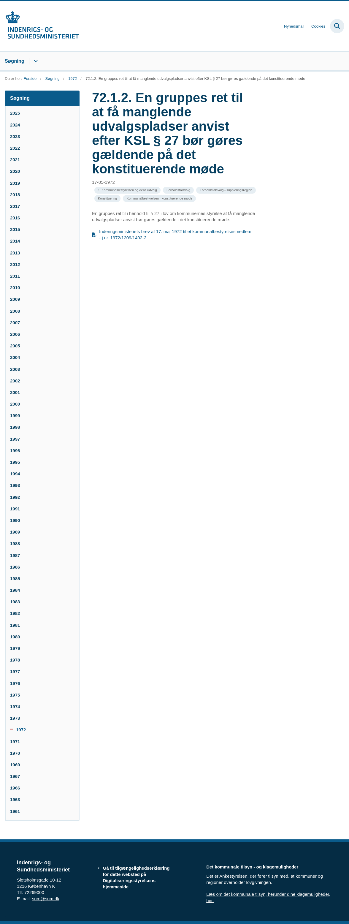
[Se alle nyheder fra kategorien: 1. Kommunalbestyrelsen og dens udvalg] (127, 190)
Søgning (14, 61)
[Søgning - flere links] (35, 61)
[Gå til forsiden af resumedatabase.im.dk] (39, 26)
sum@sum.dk (45, 898)
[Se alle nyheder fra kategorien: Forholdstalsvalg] (178, 190)
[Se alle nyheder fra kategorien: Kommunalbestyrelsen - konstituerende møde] (159, 198)
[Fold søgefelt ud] (337, 26)
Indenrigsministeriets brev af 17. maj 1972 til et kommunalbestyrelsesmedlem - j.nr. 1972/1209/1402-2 (175, 234)
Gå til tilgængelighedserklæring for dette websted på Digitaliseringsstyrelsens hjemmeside (136, 878)
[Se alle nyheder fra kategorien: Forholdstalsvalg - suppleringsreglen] (226, 190)
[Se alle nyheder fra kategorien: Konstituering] (107, 198)
